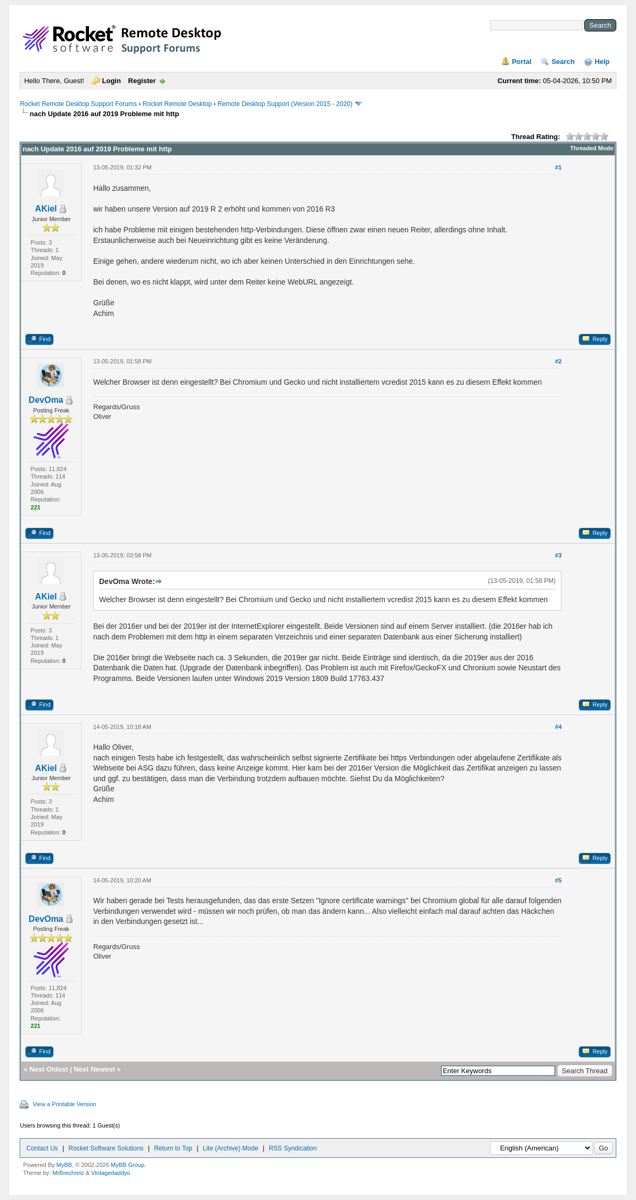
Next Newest (94, 1069)
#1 (558, 167)
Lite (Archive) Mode (230, 1148)
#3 (558, 555)
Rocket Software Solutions (106, 1148)
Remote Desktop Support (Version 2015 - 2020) (284, 104)
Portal (522, 62)
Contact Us (42, 1148)
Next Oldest (48, 1069)
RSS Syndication (293, 1148)
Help (601, 62)
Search (562, 62)
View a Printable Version (64, 1104)
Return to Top (173, 1148)
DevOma (46, 399)
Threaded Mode (591, 148)
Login (111, 81)
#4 (558, 727)
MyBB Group (127, 1165)
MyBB (64, 1165)
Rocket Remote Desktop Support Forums (78, 104)
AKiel (46, 208)
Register (142, 81)
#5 (558, 880)
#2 (558, 361)
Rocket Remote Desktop (177, 104)
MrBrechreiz (68, 1173)
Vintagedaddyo (110, 1173)
